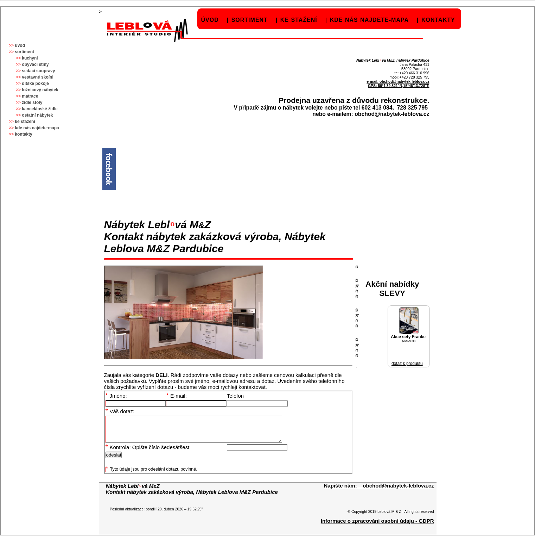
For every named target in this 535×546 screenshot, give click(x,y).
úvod (210, 20)
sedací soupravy (38, 70)
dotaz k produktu (407, 363)
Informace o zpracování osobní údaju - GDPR (377, 526)
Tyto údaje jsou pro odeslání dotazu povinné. (151, 474)
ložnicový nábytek (40, 89)
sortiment (249, 20)
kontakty (438, 20)
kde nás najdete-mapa (369, 20)
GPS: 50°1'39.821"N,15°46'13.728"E (398, 85)
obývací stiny (35, 64)
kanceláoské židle (39, 108)
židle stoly (32, 102)
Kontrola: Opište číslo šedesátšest (148, 452)
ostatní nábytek (37, 115)
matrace (30, 96)
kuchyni (30, 58)
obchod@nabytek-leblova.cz (404, 81)
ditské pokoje (35, 83)
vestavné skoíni (37, 77)
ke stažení (298, 20)
